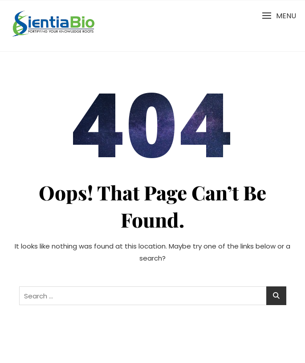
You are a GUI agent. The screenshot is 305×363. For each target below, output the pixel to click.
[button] (279, 16)
